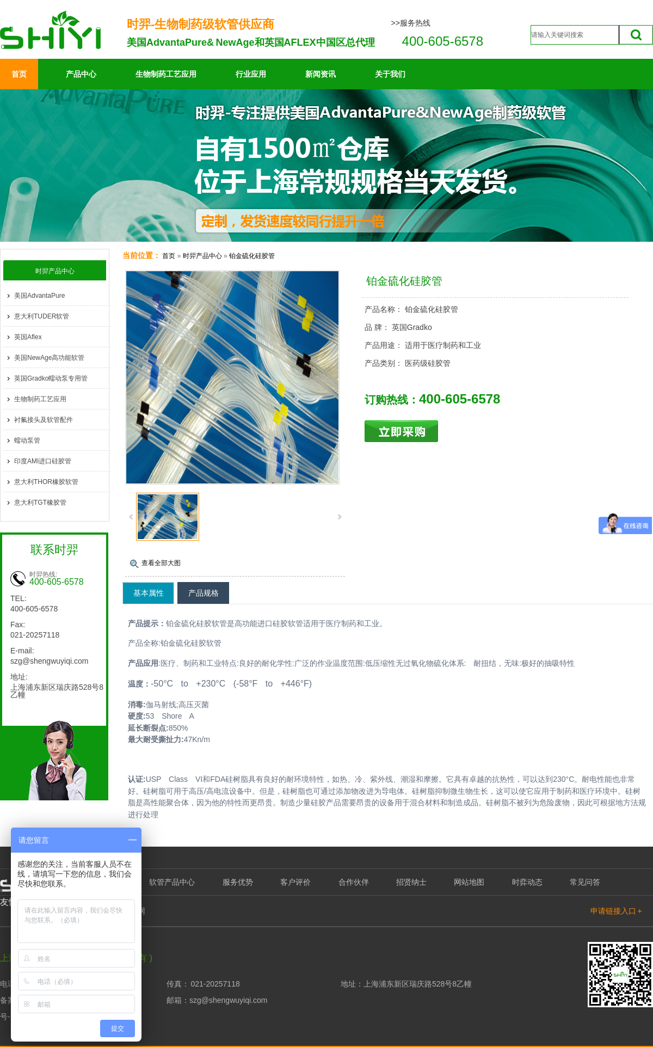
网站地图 (469, 882)
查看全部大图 (161, 563)
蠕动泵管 (27, 440)
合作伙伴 (353, 882)
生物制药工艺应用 (165, 74)
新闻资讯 (320, 74)
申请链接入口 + (616, 911)
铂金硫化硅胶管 (252, 256)
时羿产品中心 (202, 256)
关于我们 (390, 74)
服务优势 (238, 882)
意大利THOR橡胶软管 (46, 482)
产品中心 (81, 74)
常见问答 (585, 882)
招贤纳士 (411, 882)
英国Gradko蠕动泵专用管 (51, 378)
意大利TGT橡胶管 (40, 502)
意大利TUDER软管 (41, 316)
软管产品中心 (172, 882)
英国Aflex (28, 337)
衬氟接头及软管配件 (43, 420)
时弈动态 (527, 882)
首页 (19, 74)
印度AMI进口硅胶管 (42, 461)
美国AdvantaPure (39, 295)
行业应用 (251, 74)
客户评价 (295, 882)
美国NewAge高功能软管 (49, 358)
